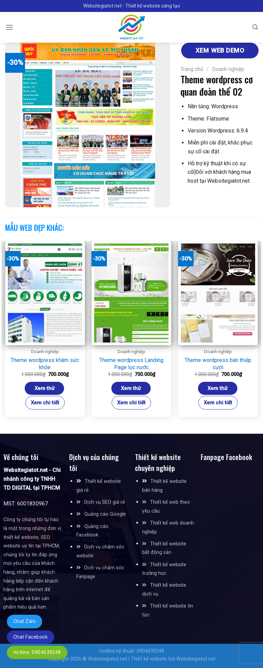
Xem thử (44, 388)
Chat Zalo (24, 621)
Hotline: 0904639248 (37, 652)
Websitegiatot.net (107, 659)
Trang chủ (191, 69)
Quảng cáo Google (105, 514)
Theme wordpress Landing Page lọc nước (131, 364)
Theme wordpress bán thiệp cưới (218, 364)
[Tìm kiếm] (255, 27)
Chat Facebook (30, 637)
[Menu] (9, 27)
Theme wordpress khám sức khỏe (45, 364)
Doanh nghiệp (228, 69)
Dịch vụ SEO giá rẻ (104, 502)
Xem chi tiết (45, 403)
